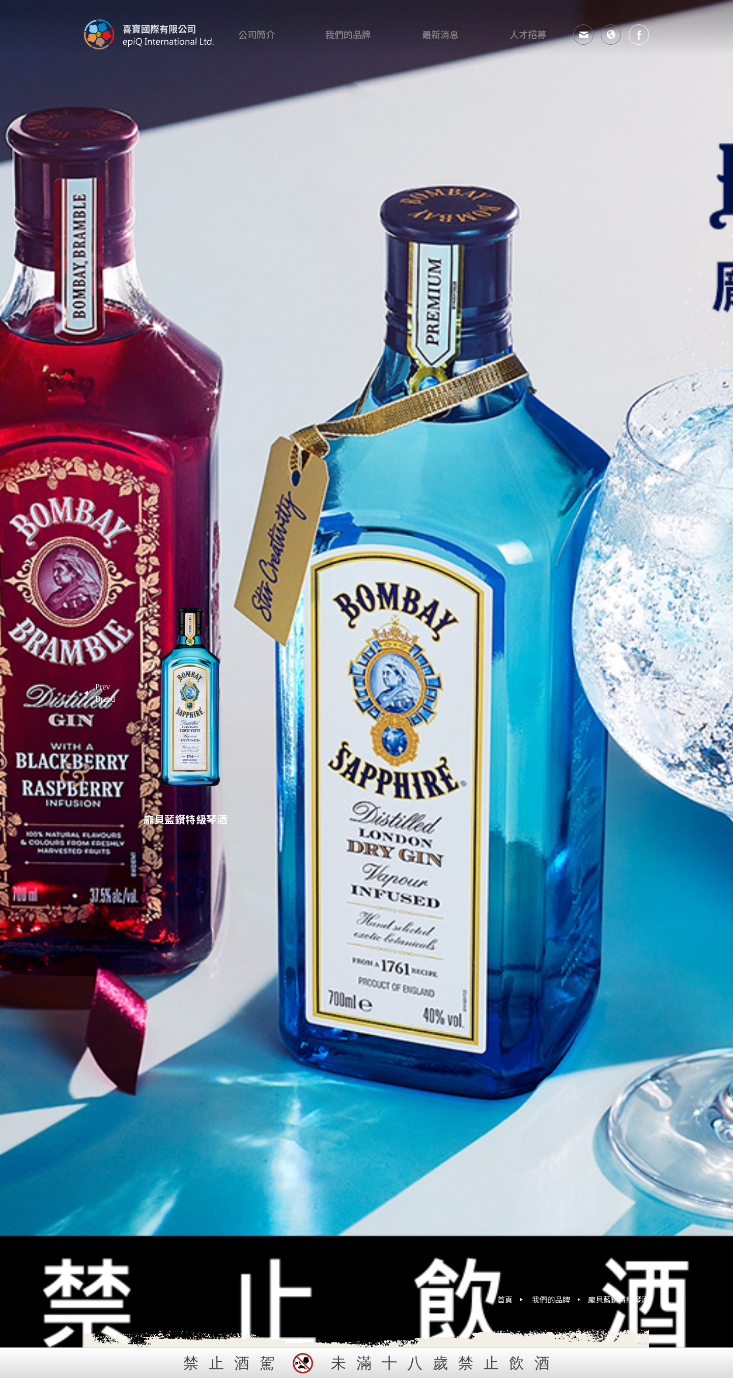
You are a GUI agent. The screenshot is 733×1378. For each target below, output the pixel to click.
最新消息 (442, 34)
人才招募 (529, 34)
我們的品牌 (551, 1299)
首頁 (505, 1299)
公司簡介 (257, 34)
